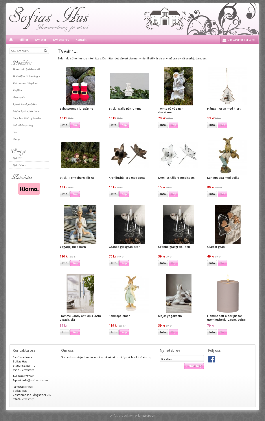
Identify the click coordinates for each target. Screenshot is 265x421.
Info (64, 125)
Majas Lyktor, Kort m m (26, 111)
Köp (75, 125)
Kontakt (81, 40)
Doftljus (17, 90)
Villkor (23, 40)
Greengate (19, 97)
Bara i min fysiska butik (26, 69)
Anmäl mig (194, 366)
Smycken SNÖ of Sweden (27, 118)
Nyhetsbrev (61, 40)
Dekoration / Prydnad (25, 83)
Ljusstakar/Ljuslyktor (25, 104)
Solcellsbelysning (23, 125)
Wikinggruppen (145, 415)
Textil (16, 132)
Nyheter (40, 40)
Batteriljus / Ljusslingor (26, 76)
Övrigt (16, 139)
